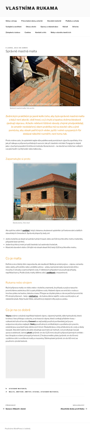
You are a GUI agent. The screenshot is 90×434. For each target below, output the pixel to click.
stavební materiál (50, 392)
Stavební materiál (54, 21)
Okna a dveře (31, 27)
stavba (36, 392)
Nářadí (65, 27)
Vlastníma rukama (32, 8)
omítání (20, 392)
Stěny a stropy (11, 21)
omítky (28, 392)
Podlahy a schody (72, 21)
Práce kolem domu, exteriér (32, 21)
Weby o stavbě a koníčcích (61, 32)
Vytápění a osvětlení (13, 27)
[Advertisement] (25, 361)
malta (12, 392)
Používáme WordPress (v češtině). (18, 429)
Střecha (75, 27)
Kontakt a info (40, 32)
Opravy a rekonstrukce (49, 27)
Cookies (28, 32)
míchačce (33, 296)
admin (25, 48)
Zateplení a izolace (13, 32)
